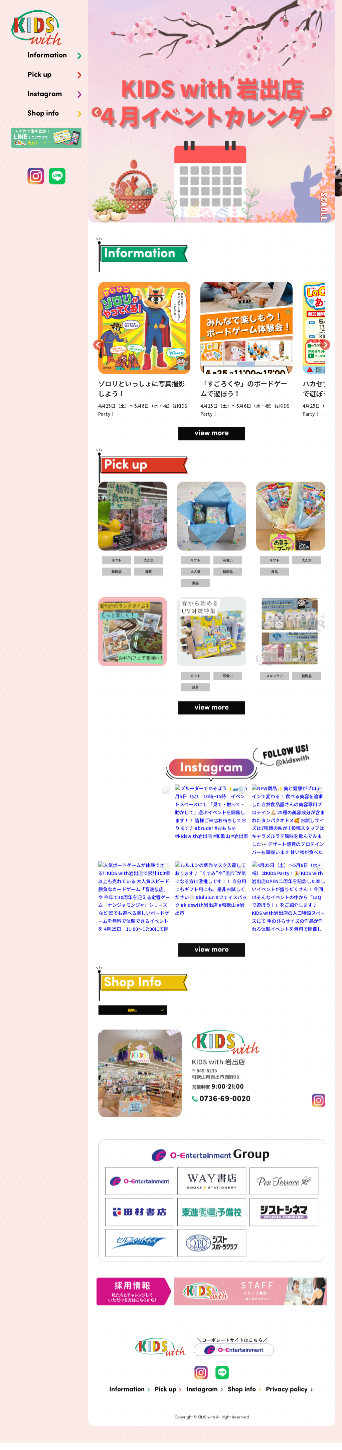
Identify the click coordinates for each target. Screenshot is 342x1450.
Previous (97, 112)
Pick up (39, 75)
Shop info (43, 114)
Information (47, 55)
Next (327, 112)
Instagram (44, 94)
